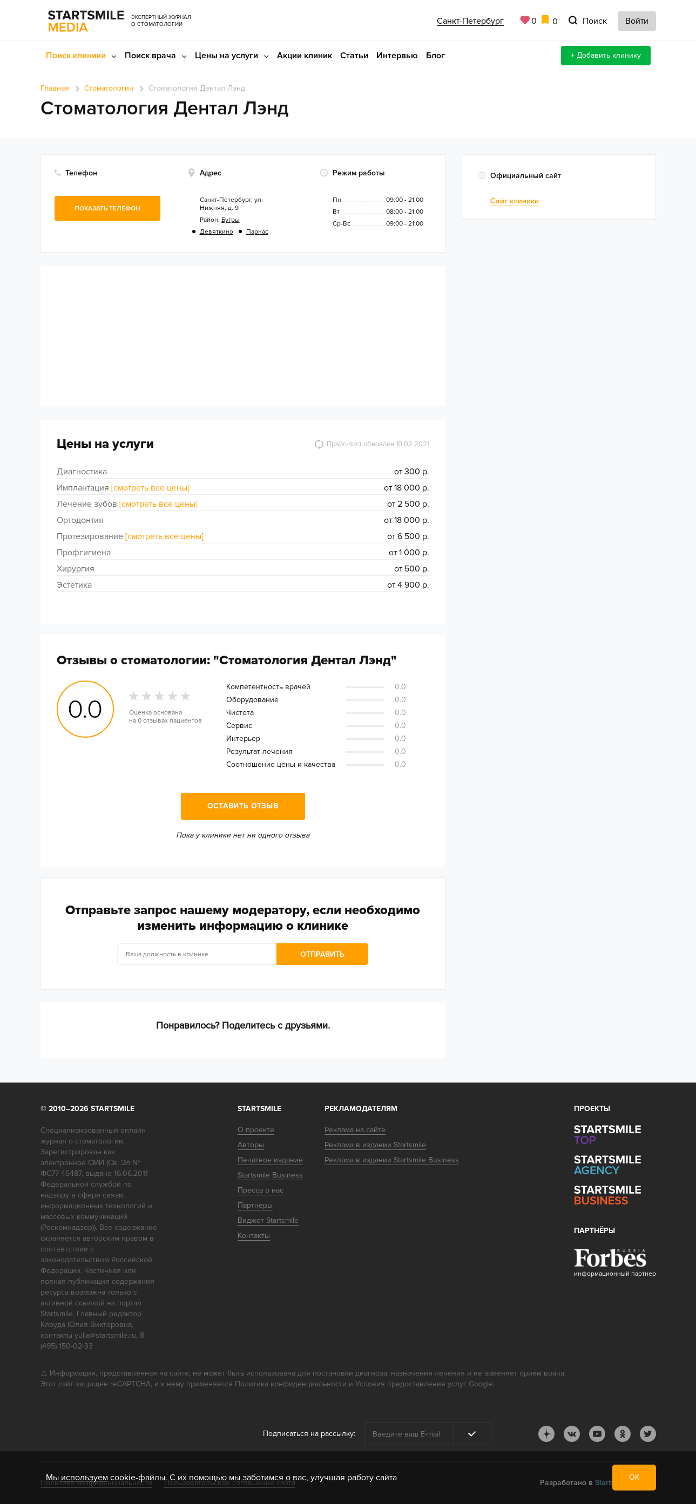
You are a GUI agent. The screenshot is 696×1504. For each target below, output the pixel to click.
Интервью (397, 55)
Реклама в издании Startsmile (375, 1144)
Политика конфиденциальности (291, 1384)
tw (648, 1434)
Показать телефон (107, 209)
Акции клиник (304, 55)
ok (622, 1434)
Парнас (257, 232)
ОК (634, 1477)
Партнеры (255, 1205)
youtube (597, 1434)
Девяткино (216, 232)
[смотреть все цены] (150, 487)
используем (84, 1477)
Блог (435, 55)
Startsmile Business (270, 1175)
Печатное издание (270, 1160)
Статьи (354, 55)
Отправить (322, 954)
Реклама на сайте (355, 1129)
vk (572, 1434)
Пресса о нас (260, 1190)
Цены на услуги (226, 55)
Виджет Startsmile (268, 1220)
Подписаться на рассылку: (309, 1433)
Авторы (251, 1144)
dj (546, 1434)
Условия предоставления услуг (411, 1384)
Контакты (254, 1235)
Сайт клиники (514, 201)
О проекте (256, 1129)
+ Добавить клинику (606, 55)
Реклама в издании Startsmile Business (392, 1160)
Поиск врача (150, 55)
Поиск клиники (76, 55)
